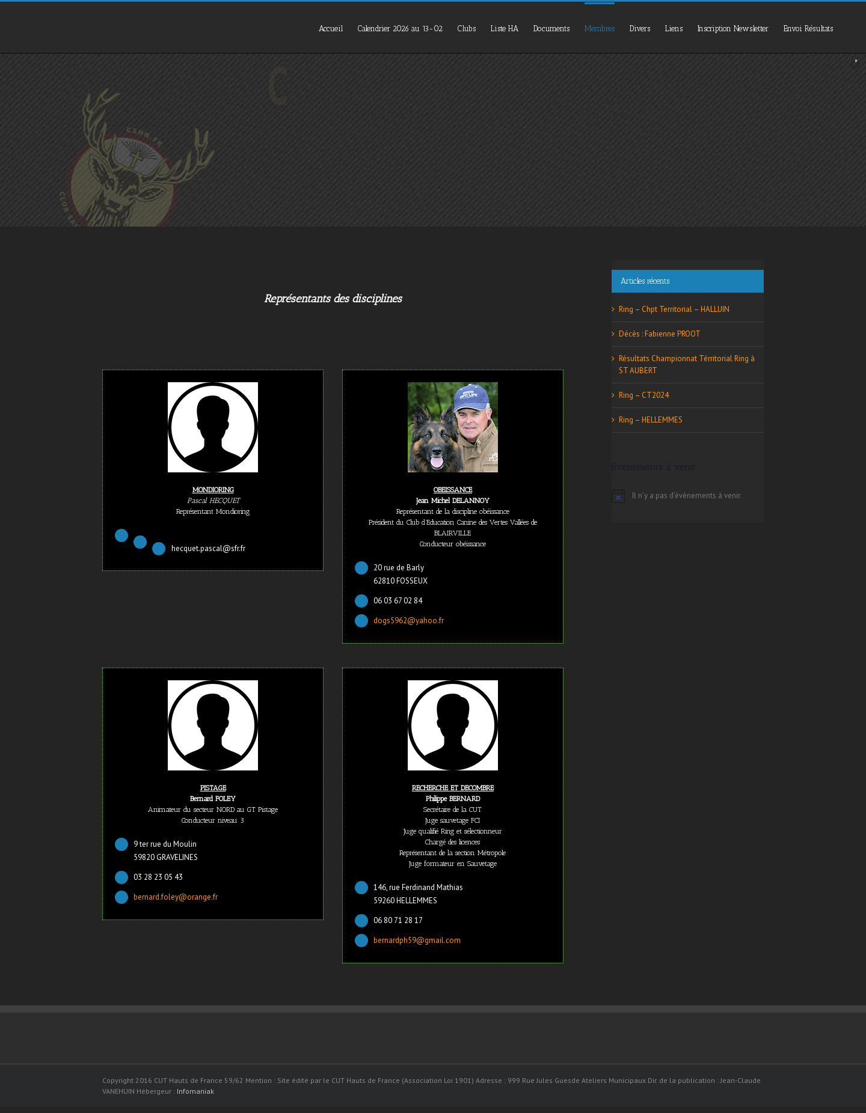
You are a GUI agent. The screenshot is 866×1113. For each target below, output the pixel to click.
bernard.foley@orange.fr (176, 897)
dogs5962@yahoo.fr (408, 620)
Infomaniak (195, 1091)
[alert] (688, 496)
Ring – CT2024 (644, 395)
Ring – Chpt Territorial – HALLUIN (674, 309)
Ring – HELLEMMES (651, 420)
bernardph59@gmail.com (417, 940)
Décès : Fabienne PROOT (660, 334)
